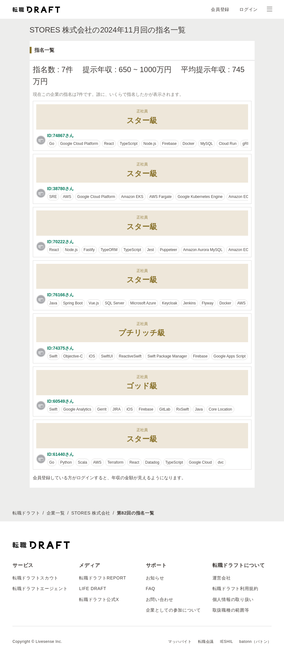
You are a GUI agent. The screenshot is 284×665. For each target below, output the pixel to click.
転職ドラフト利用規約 (235, 588)
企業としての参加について (173, 610)
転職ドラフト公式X (99, 599)
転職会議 (206, 641)
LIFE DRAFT (92, 588)
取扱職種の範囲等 (230, 610)
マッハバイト (180, 641)
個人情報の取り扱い (233, 599)
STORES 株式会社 (90, 512)
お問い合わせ (159, 599)
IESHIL (226, 641)
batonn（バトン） (255, 641)
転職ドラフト (26, 512)
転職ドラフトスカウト (35, 577)
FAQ (150, 588)
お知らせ (155, 577)
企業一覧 (56, 512)
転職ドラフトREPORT (102, 577)
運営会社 (221, 577)
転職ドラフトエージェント (39, 588)
